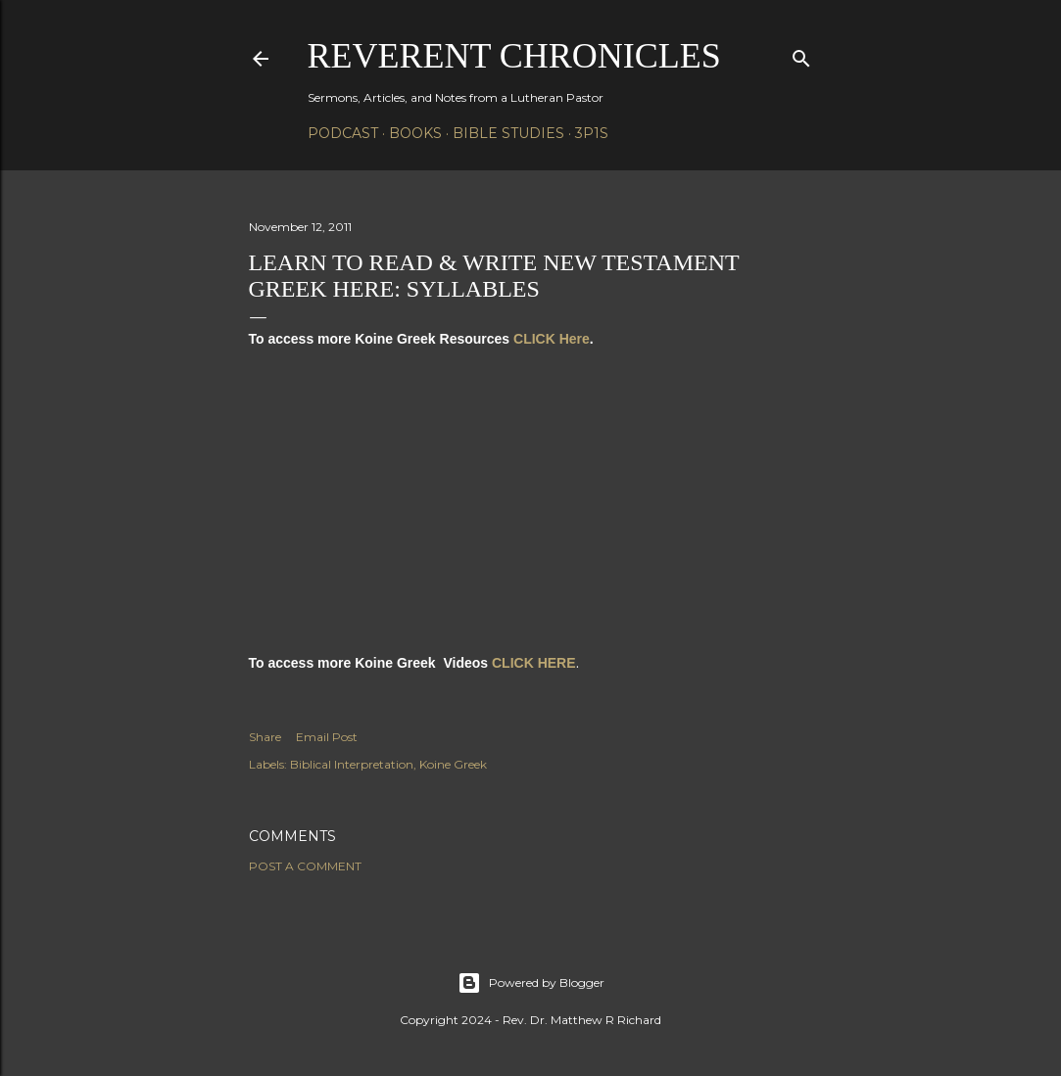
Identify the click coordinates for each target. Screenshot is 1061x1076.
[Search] (801, 54)
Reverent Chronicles (514, 55)
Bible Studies (508, 133)
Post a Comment (305, 866)
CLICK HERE (534, 663)
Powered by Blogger (531, 983)
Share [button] (265, 736)
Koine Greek (453, 764)
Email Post (327, 736)
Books (415, 133)
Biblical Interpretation (351, 764)
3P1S (591, 133)
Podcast (343, 133)
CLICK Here (551, 339)
